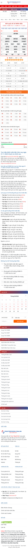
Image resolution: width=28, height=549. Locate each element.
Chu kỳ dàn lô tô (5, 357)
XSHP (21, 204)
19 (2, 309)
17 (22, 306)
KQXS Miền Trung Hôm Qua (8, 345)
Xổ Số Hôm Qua (6, 339)
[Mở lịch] (12, 317)
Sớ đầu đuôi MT (5, 363)
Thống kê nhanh (5, 379)
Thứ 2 (2, 19)
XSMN (9, 6)
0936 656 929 (12, 495)
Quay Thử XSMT (5, 333)
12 (2, 306)
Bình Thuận (23, 13)
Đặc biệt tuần (4, 368)
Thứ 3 (6, 19)
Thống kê (4, 352)
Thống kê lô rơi (5, 390)
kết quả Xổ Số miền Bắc (12, 156)
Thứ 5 (14, 19)
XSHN (23, 195)
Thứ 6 (18, 19)
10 (22, 304)
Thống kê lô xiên (5, 396)
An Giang (23, 11)
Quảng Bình (14, 13)
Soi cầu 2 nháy (5, 411)
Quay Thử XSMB (5, 330)
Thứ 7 (22, 19)
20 (6, 309)
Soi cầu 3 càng (5, 422)
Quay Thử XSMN (5, 335)
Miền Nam (23, 9)
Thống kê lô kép (5, 393)
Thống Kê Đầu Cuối (6, 354)
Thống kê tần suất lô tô (7, 401)
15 (14, 306)
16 (18, 306)
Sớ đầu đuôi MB (5, 360)
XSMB (2, 6)
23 (18, 309)
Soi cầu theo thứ (5, 413)
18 (26, 306)
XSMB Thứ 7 (10, 25)
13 (6, 306)
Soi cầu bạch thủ (5, 419)
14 (10, 306)
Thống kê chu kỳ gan (6, 398)
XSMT (6, 6)
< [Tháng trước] (2, 295)
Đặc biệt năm (4, 374)
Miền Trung (14, 9)
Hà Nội (5, 11)
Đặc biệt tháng (5, 371)
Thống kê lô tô (5, 376)
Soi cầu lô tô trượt (6, 416)
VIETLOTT (20, 6)
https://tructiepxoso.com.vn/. (8, 163)
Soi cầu (3, 408)
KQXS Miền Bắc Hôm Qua (8, 342)
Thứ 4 (10, 19)
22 (14, 309)
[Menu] (1, 2)
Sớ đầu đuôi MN (5, 365)
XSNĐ (21, 206)
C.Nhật (26, 19)
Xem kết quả (20, 321)
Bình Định (14, 11)
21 (10, 309)
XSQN (21, 197)
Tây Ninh (23, 16)
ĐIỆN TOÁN (14, 6)
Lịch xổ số (4, 292)
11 (26, 304)
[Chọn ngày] (7, 317)
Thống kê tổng (5, 385)
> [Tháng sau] (25, 295)
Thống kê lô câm (5, 387)
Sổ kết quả (4, 404)
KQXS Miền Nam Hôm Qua (8, 348)
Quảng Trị (14, 16)
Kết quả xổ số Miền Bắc (14, 24)
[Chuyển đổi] (2, 264)
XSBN (19, 199)
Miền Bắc (4, 9)
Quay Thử (4, 327)
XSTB (21, 208)
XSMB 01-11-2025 (20, 25)
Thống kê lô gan (5, 382)
